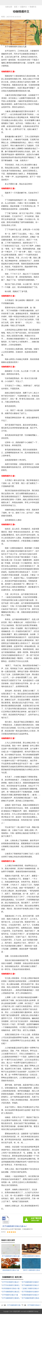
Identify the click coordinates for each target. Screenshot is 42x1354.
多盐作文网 (16, 1311)
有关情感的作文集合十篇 (11, 1288)
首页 (15, 7)
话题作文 (23, 7)
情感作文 (33, 7)
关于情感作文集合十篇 (10, 1295)
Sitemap (36, 1311)
